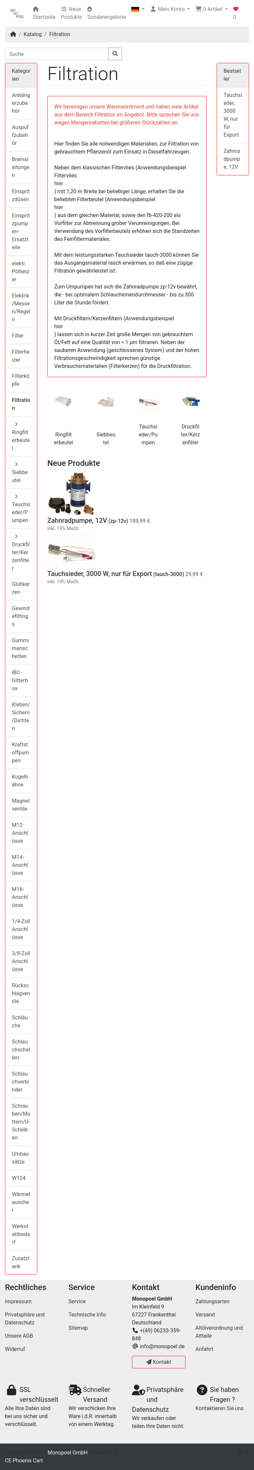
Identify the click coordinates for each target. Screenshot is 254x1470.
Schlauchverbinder (20, 1082)
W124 (18, 1178)
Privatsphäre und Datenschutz (25, 1319)
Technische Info (87, 1315)
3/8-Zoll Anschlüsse (21, 961)
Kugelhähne (20, 781)
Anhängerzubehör (21, 103)
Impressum (18, 1301)
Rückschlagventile (21, 993)
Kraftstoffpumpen (20, 752)
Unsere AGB (19, 1336)
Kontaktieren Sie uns (219, 1408)
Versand (205, 1315)
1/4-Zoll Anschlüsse (21, 929)
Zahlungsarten (212, 1301)
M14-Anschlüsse (20, 865)
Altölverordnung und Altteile (219, 1332)
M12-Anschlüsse (20, 833)
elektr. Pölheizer (20, 271)
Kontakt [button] (158, 1362)
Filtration (59, 34)
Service (77, 1301)
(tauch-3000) (168, 574)
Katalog (33, 34)
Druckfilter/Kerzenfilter (190, 434)
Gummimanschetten (20, 648)
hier (58, 183)
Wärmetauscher (21, 1202)
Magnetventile (21, 805)
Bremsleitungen (20, 167)
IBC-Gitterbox (20, 680)
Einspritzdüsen (21, 195)
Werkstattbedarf (21, 1234)
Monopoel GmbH (68, 1452)
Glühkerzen (21, 588)
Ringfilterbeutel (21, 436)
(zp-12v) (118, 521)
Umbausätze (20, 1158)
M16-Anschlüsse (20, 897)
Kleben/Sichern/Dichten (21, 716)
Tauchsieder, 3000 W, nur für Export (99, 574)
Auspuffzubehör (20, 135)
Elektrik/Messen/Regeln (21, 307)
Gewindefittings (20, 616)
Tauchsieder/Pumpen (148, 434)
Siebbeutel (20, 472)
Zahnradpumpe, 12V (77, 520)
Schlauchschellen (21, 1050)
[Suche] (56, 54)
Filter (18, 336)
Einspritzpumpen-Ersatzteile (21, 231)
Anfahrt (204, 1349)
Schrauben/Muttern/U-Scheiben (21, 1122)
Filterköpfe (20, 380)
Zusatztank (21, 1262)
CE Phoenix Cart (24, 1460)
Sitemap (78, 1328)
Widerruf (15, 1349)
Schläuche (20, 1021)
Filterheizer (20, 356)
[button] (138, 9)
